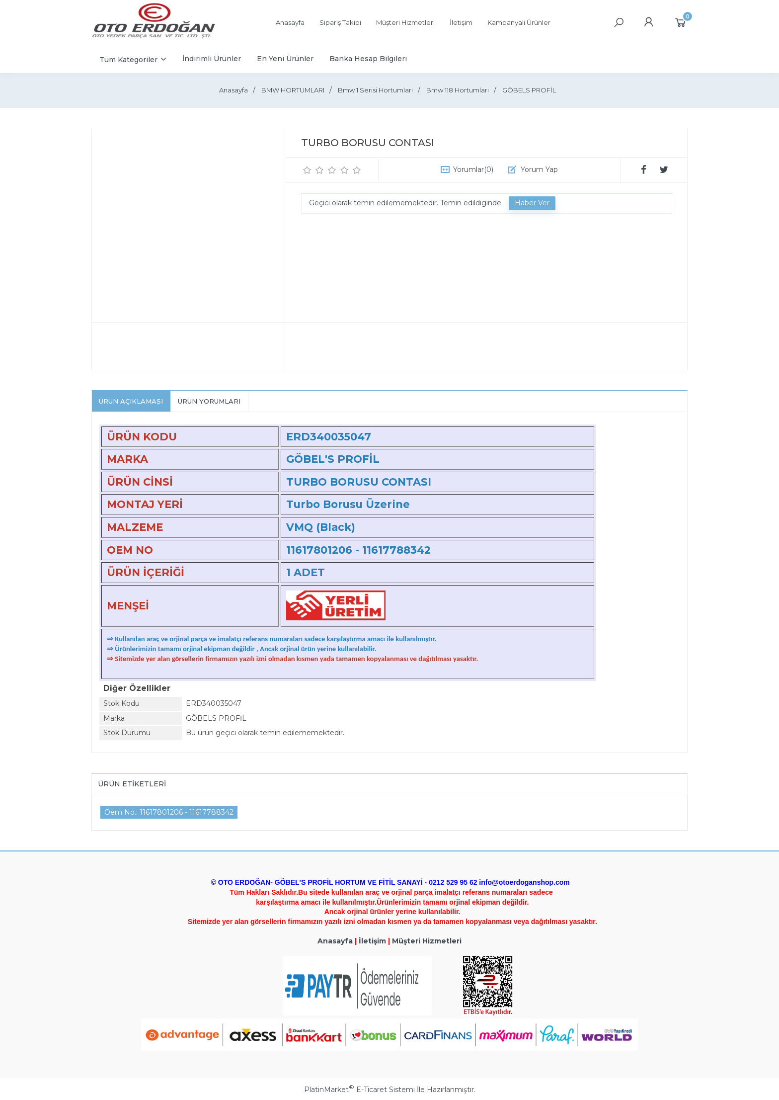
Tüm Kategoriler (128, 59)
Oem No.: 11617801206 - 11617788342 (169, 812)
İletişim (372, 940)
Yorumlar (473, 169)
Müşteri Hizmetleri (427, 940)
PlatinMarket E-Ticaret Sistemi (359, 1089)
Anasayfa (335, 940)
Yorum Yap (539, 169)
